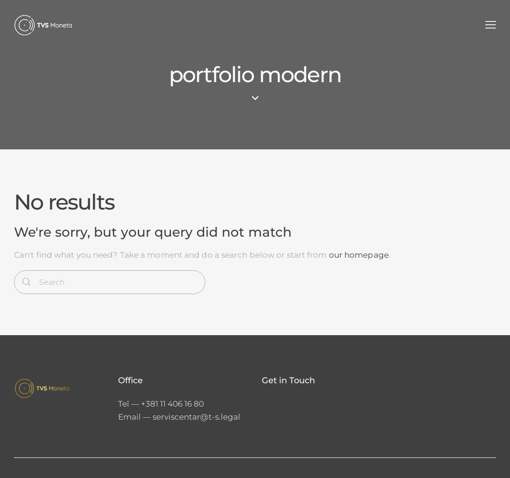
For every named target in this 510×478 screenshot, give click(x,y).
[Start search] (26, 282)
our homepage (359, 255)
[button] (490, 25)
